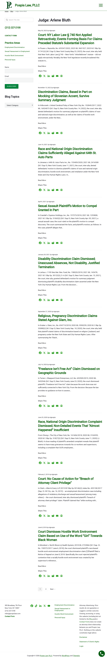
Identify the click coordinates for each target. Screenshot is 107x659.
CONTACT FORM (11, 36)
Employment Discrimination (15, 47)
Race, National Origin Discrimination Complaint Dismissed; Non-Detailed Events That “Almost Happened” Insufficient (70, 426)
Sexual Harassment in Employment (17, 51)
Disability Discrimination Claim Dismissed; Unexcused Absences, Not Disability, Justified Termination (69, 263)
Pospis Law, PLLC (46, 656)
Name (7, 67)
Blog (91, 619)
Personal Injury (10, 60)
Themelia (76, 656)
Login (81, 646)
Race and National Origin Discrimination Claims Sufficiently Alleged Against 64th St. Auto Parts (67, 153)
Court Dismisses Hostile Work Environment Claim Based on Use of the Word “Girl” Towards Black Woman (70, 536)
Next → (52, 589)
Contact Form (84, 622)
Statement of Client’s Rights (89, 642)
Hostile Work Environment (14, 56)
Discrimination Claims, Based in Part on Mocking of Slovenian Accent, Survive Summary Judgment (65, 96)
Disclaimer (83, 637)
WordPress (66, 656)
